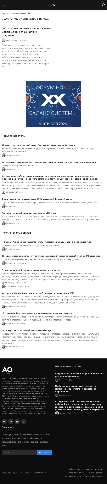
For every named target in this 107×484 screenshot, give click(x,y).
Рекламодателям (95, 473)
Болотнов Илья (9, 40)
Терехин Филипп (9, 287)
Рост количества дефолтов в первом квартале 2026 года (29, 213)
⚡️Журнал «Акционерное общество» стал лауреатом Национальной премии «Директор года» (47, 242)
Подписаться (44, 452)
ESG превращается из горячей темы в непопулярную (27, 330)
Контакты (98, 469)
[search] (103, 5)
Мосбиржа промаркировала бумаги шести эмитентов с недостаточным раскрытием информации (49, 162)
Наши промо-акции (94, 476)
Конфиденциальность (73, 476)
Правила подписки (76, 473)
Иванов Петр (8, 155)
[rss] (23, 422)
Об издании (74, 469)
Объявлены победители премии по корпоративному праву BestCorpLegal (37, 313)
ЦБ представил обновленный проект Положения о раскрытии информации (38, 145)
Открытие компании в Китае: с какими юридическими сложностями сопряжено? (27, 32)
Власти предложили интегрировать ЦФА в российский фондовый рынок (37, 199)
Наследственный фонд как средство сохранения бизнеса (32, 270)
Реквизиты (87, 469)
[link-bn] (53, 104)
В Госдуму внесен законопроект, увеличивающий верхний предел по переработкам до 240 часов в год (51, 256)
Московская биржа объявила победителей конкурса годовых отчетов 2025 (38, 293)
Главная (5, 13)
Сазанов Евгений (10, 192)
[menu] (3, 5)
